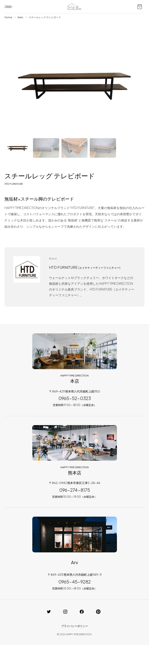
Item (20, 17)
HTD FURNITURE (13, 183)
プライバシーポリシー (74, 626)
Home (8, 17)
